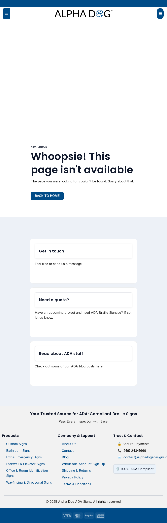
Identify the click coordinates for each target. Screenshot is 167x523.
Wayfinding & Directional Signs (29, 482)
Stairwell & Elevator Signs (25, 464)
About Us (69, 444)
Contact (68, 451)
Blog (65, 457)
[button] (6, 13)
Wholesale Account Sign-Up (83, 464)
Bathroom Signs (18, 451)
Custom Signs (16, 444)
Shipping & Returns (76, 470)
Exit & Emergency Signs (24, 457)
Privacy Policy (72, 477)
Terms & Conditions (76, 484)
